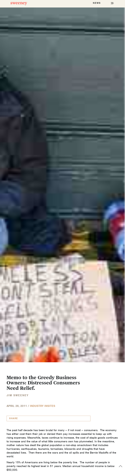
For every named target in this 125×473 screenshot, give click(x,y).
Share (13, 418)
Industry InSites (42, 406)
